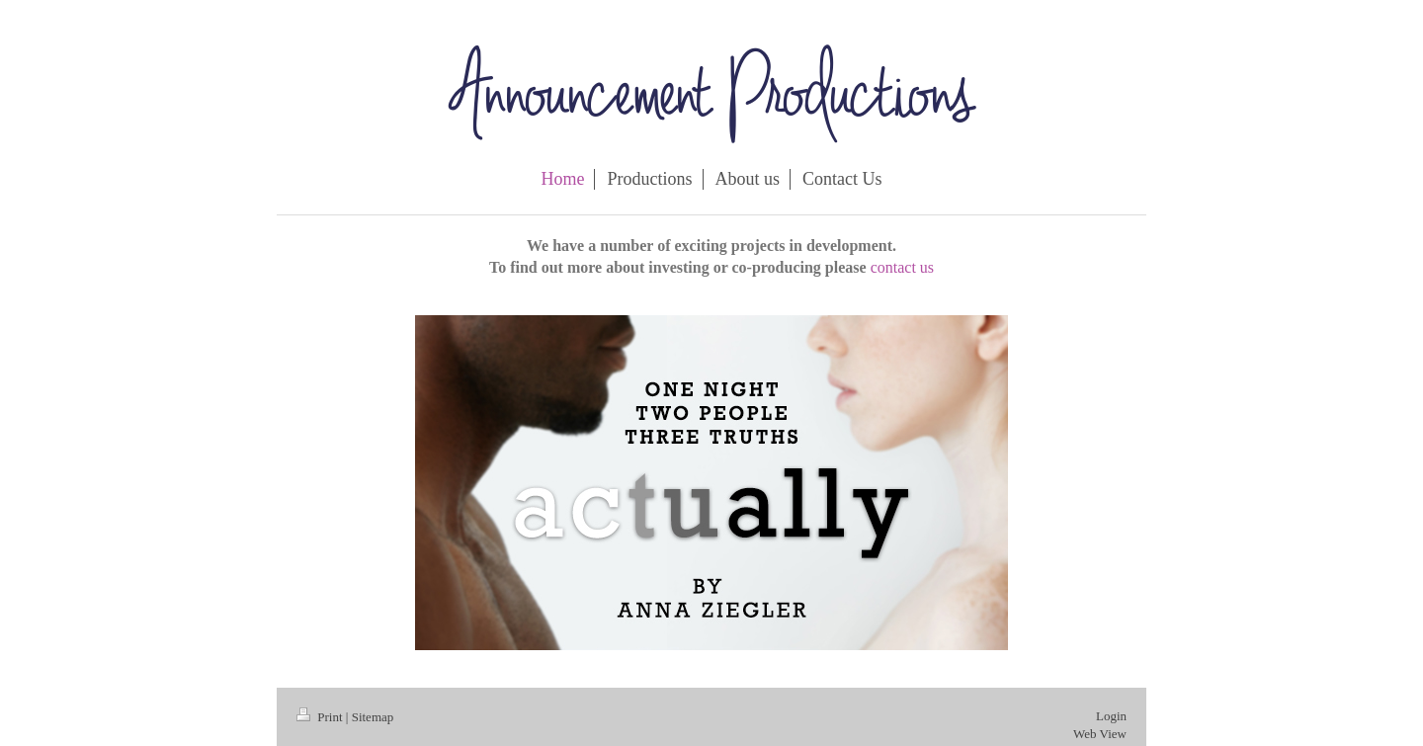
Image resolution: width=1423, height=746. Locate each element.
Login (1111, 715)
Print (321, 716)
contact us (902, 267)
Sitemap (373, 716)
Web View (1100, 733)
